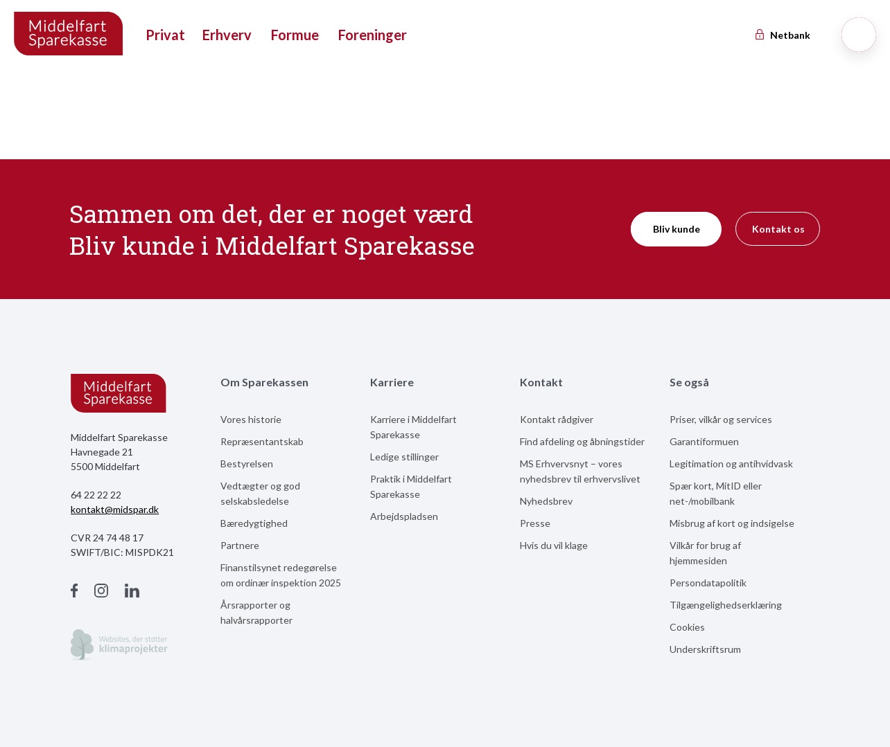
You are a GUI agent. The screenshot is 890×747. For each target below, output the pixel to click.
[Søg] (858, 34)
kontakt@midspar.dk (115, 509)
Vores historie (250, 419)
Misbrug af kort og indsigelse (732, 523)
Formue (295, 34)
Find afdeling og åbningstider (582, 441)
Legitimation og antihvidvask (731, 463)
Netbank (782, 35)
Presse (535, 523)
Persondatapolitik (708, 582)
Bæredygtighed (254, 523)
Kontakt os (778, 229)
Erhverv (227, 34)
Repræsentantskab (262, 441)
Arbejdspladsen (404, 516)
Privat (165, 34)
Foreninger (372, 34)
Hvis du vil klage (554, 545)
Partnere (239, 545)
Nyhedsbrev (546, 501)
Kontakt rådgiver (556, 419)
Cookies (687, 627)
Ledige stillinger (404, 456)
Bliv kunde (676, 229)
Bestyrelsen (246, 463)
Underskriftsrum (705, 649)
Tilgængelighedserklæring (726, 605)
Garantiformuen (704, 441)
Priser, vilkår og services (721, 419)
